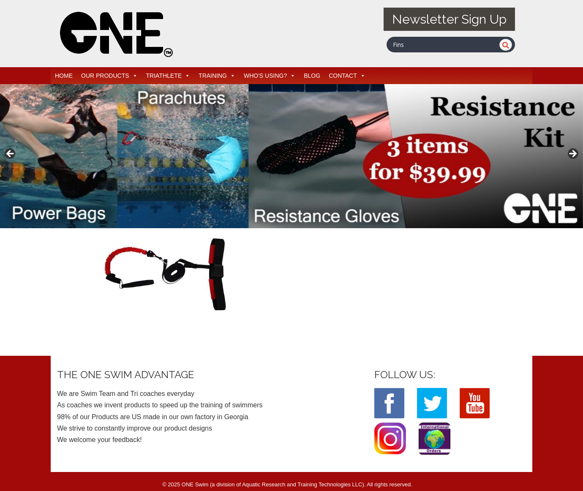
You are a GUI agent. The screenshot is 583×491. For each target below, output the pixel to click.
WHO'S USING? (269, 75)
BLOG (312, 75)
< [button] (10, 154)
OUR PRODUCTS (109, 75)
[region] (291, 156)
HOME (64, 75)
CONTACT (347, 75)
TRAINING (217, 75)
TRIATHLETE (168, 75)
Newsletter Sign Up (449, 19)
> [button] (572, 154)
